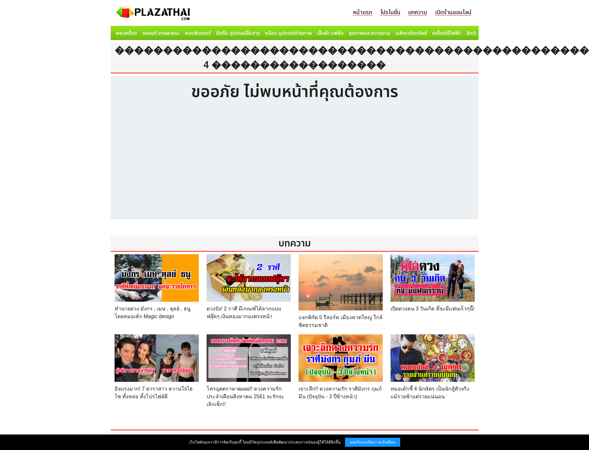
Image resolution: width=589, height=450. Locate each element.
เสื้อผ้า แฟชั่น (330, 33)
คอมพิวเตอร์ (198, 33)
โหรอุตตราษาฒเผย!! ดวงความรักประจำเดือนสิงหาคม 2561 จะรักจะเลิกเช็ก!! (245, 396)
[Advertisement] (295, 164)
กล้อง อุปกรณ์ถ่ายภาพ (288, 33)
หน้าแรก (362, 12)
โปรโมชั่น (390, 12)
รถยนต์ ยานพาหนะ (161, 33)
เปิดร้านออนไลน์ (453, 12)
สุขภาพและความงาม (369, 33)
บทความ (417, 12)
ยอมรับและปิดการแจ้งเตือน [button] (372, 442)
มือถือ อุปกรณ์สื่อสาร (238, 33)
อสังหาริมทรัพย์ (411, 33)
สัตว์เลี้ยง (475, 33)
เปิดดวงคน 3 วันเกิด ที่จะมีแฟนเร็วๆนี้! (433, 308)
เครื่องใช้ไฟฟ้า (446, 33)
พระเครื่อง (126, 33)
